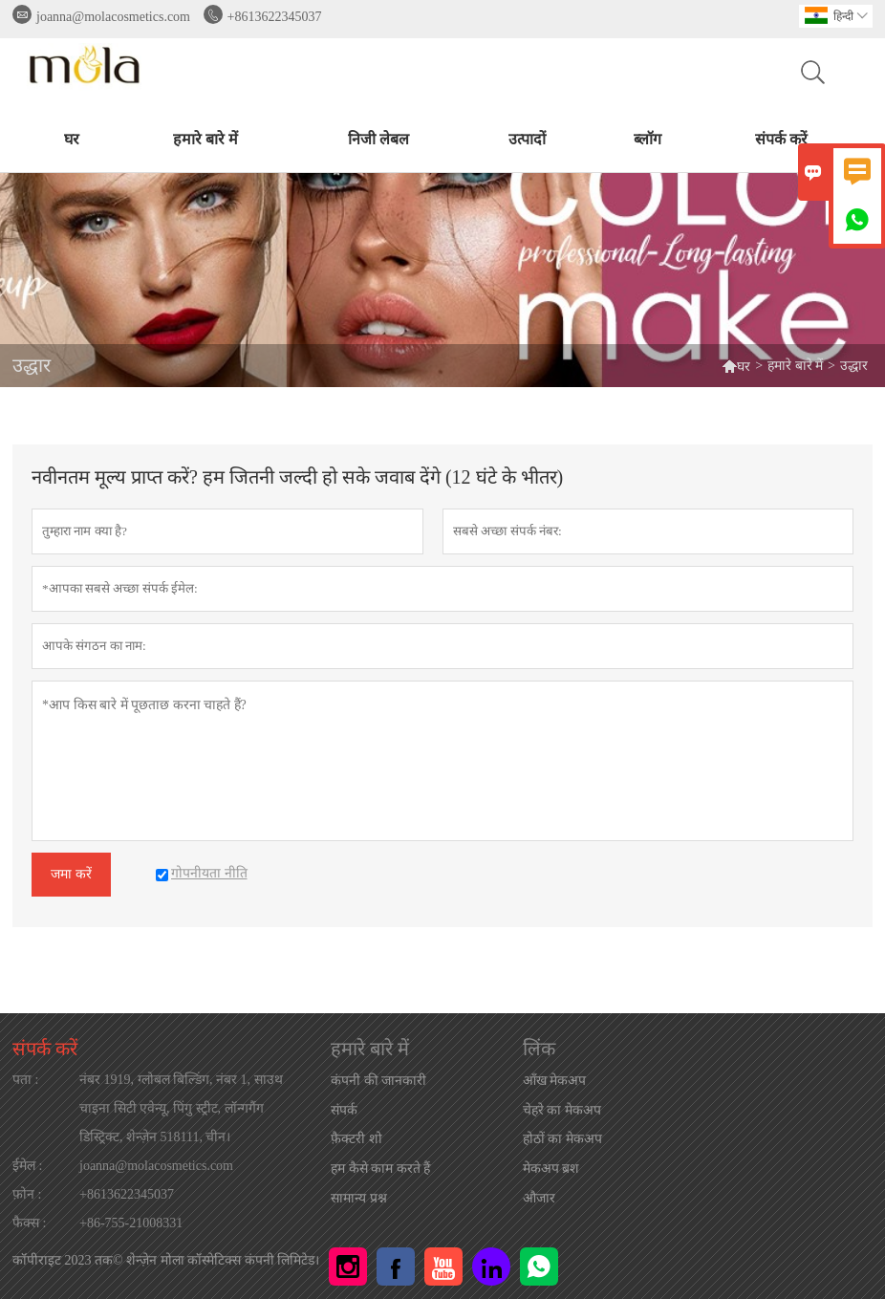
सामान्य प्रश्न (359, 1198)
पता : (25, 1079)
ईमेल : (27, 1165)
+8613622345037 (274, 17)
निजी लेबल (378, 139)
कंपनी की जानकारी (378, 1080)
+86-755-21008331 (131, 1223)
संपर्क (344, 1110)
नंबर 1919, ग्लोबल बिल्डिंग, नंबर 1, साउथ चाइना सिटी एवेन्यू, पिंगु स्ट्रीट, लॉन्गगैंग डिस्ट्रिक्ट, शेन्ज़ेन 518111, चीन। (181, 1108)
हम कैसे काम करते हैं (380, 1168)
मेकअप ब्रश (551, 1168)
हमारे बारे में (205, 139)
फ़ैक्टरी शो (356, 1139)
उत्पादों (527, 139)
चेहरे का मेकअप (562, 1110)
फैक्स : (29, 1223)
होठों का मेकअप (562, 1139)
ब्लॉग (647, 139)
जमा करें (71, 874)
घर (71, 139)
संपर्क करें (781, 139)
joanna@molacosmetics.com (113, 17)
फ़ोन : (26, 1194)
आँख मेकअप (555, 1080)
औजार (539, 1198)
